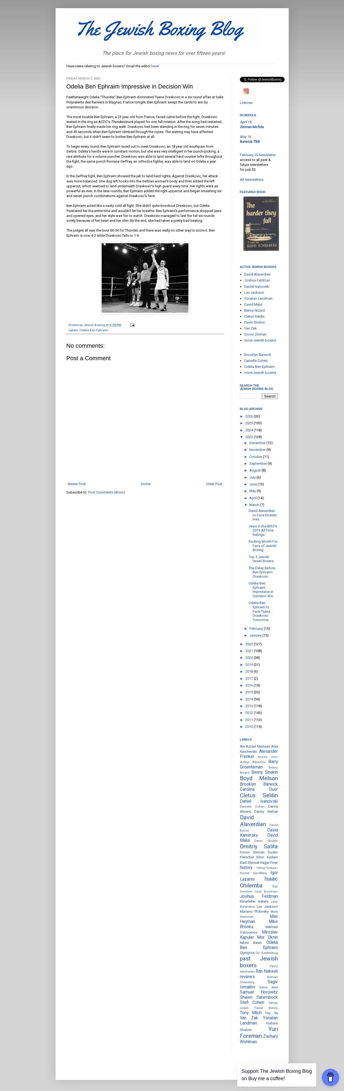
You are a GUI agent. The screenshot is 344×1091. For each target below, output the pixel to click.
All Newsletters (251, 180)
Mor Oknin (267, 937)
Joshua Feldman (257, 280)
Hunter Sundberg (253, 873)
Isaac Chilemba (259, 882)
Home (145, 484)
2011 (249, 720)
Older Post (214, 484)
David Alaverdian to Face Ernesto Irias (263, 515)
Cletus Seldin (254, 316)
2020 (249, 658)
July (252, 477)
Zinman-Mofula (252, 127)
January (255, 635)
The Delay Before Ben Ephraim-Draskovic (262, 572)
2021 (249, 651)
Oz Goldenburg (267, 953)
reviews (247, 976)
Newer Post (77, 484)
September (258, 463)
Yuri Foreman (259, 1032)
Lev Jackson (254, 292)
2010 (249, 727)
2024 (249, 430)
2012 (249, 713)
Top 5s (271, 1013)
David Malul (253, 304)
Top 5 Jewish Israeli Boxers (261, 559)
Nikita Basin (251, 943)
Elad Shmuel (249, 863)
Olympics (247, 953)
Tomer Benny (266, 1008)
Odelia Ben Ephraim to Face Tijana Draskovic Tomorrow (259, 611)
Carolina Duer (259, 789)
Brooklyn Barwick (257, 355)
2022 (249, 644)
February (256, 629)
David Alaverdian (257, 274)
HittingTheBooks (267, 868)
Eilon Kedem (267, 857)
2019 (249, 665)
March (254, 505)
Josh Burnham (266, 891)
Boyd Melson (259, 778)
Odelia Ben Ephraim (93, 330)
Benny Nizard (254, 310)
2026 (249, 416)
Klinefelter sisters (254, 901)
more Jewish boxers (260, 340)
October (256, 457)
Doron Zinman (255, 334)
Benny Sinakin (264, 772)
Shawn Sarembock (259, 997)
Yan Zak (250, 328)
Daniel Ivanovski (256, 286)
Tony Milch (251, 1012)
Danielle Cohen (256, 361)
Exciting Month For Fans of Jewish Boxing (263, 545)
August (255, 470)
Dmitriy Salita (259, 846)
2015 (249, 692)
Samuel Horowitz (259, 992)
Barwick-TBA (250, 142)
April (253, 498)
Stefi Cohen (252, 1002)
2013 (249, 706)
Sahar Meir (268, 987)
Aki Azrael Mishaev (255, 746)
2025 (249, 423)
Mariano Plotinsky (254, 911)
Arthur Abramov (253, 762)
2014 (249, 699)
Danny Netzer (266, 811)
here (154, 66)
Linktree (246, 103)
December (257, 443)
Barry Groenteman (259, 764)
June (253, 484)
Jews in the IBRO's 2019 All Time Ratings (263, 530)
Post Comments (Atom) (106, 492)
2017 (249, 678)
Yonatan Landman (258, 298)
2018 (249, 671)
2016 (249, 685)
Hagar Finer (269, 863)
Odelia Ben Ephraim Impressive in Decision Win (261, 589)
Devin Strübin (254, 322)
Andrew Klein (268, 757)
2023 (249, 437)
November (257, 450)
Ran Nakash (267, 971)
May (253, 491)
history (246, 867)
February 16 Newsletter (258, 155)
